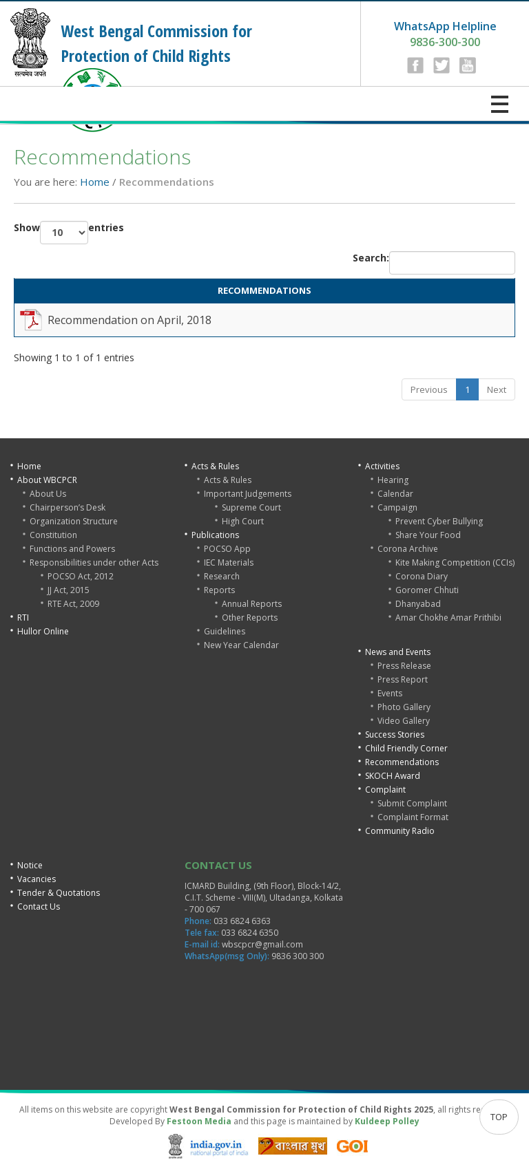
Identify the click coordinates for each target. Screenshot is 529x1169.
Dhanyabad (418, 604)
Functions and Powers (72, 549)
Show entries (69, 232)
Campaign (397, 507)
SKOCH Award (392, 776)
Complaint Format (412, 817)
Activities (382, 466)
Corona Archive (407, 549)
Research (222, 576)
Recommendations (402, 762)
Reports (219, 590)
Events (389, 693)
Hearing (392, 480)
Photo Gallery (404, 707)
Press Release (404, 666)
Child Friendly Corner (406, 748)
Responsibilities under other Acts (94, 562)
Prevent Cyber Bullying (439, 521)
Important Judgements (247, 494)
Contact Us (38, 906)
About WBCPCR (47, 480)
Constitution (53, 535)
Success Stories (394, 734)
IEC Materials (228, 562)
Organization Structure (74, 521)
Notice (30, 865)
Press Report (402, 679)
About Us (48, 494)
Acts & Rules (215, 466)
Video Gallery (403, 721)
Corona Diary (421, 576)
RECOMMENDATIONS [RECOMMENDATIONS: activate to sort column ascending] (264, 290)
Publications (215, 535)
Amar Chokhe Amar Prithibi (448, 617)
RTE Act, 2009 (73, 604)
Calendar (395, 494)
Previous (429, 389)
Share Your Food (428, 535)
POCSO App (227, 549)
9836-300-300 (445, 34)
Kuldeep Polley (387, 1121)
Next (496, 389)
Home (95, 182)
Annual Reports (252, 604)
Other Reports (250, 617)
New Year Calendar (241, 645)
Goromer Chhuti (427, 590)
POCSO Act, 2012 (81, 576)
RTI (23, 617)
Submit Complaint (412, 803)
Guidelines (224, 631)
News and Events (398, 652)
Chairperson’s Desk (67, 507)
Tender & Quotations (58, 893)
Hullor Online (43, 631)
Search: (434, 263)
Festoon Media (199, 1121)
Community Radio (400, 831)
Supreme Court (251, 507)
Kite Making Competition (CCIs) (455, 562)
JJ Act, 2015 (69, 590)
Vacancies (36, 879)
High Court (243, 521)
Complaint (385, 789)
